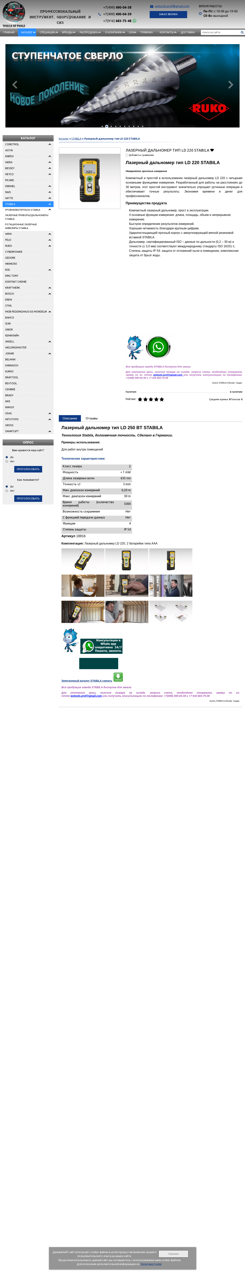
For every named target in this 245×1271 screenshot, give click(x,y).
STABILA (10, 204)
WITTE (9, 198)
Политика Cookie (151, 1264)
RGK (7, 269)
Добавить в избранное (212, 150)
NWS (8, 192)
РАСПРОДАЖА (89, 32)
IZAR (8, 323)
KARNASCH (11, 365)
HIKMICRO (11, 263)
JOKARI (9, 353)
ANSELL (9, 341)
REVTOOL (11, 383)
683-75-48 (117, 21)
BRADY (9, 395)
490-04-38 (117, 7)
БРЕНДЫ (67, 32)
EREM (8, 299)
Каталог (27, 32)
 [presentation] (14, 84)
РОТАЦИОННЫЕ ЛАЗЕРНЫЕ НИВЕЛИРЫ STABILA (21, 226)
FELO (8, 239)
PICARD (9, 180)
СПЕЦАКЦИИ (47, 32)
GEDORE (10, 257)
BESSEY (10, 168)
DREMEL (10, 186)
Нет (12, 461)
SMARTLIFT (12, 431)
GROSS (9, 425)
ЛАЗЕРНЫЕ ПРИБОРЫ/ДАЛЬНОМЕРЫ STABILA (26, 217)
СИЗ (131, 32)
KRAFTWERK (12, 287)
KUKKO (9, 371)
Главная (8, 32)
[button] (102, 126)
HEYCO (9, 174)
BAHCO (9, 317)
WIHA (8, 233)
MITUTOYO (12, 419)
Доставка (188, 32)
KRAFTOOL (11, 377)
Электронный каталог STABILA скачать (86, 680)
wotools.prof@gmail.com (172, 6)
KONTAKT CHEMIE (16, 281)
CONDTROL (12, 144)
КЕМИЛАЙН (12, 335)
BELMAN (10, 359)
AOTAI (9, 150)
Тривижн (146, 32)
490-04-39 (117, 14)
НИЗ (7, 401)
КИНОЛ (9, 407)
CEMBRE (10, 389)
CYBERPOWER (13, 251)
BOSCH (9, 293)
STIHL (8, 305)
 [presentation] (230, 84)
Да (11, 457)
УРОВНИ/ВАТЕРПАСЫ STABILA (22, 209)
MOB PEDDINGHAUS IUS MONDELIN (26, 311)
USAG (8, 413)
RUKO (8, 245)
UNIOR (9, 329)
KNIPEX (9, 156)
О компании (113, 32)
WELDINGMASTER (15, 347)
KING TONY (11, 275)
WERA (8, 162)
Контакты (166, 32)
